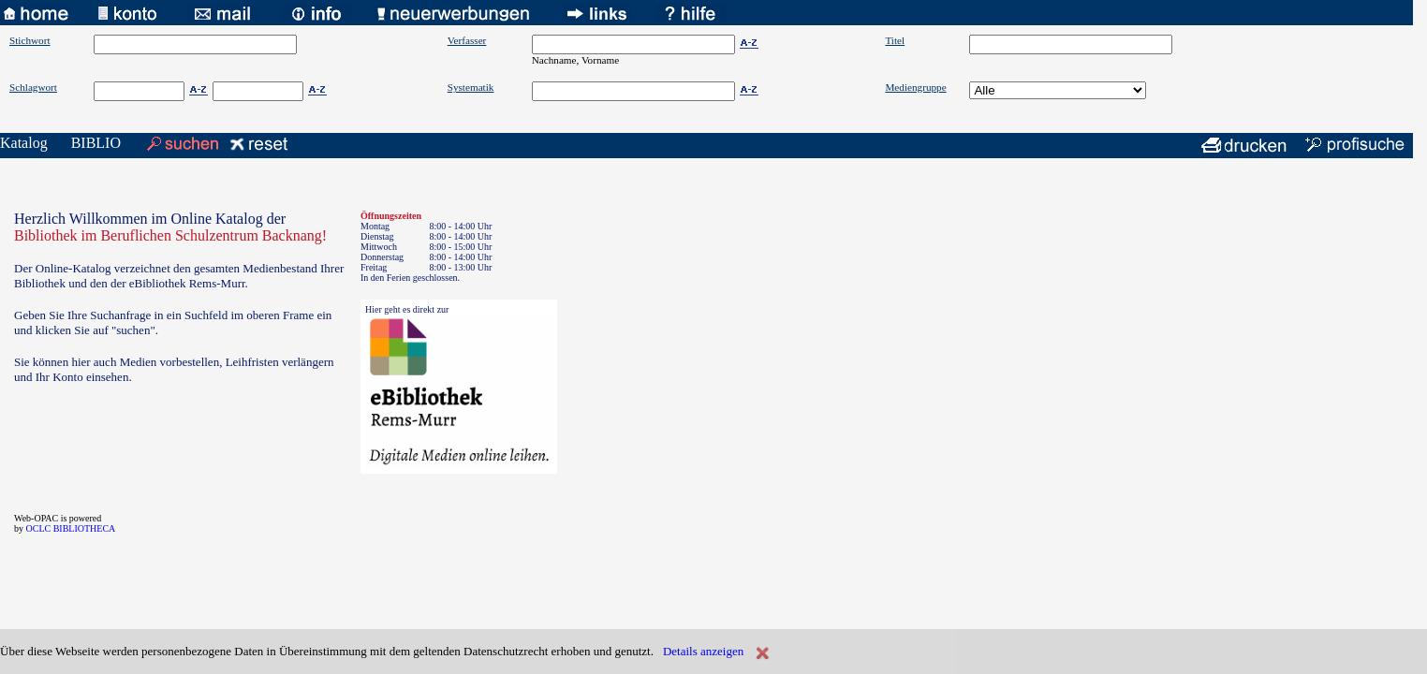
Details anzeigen (703, 651)
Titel (895, 40)
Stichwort (30, 40)
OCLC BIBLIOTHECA (71, 528)
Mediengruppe (915, 87)
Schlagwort (33, 87)
